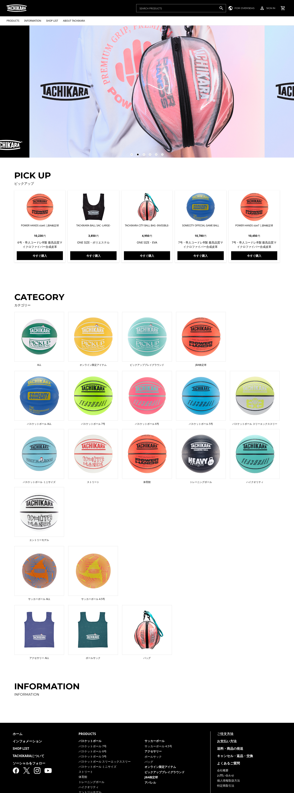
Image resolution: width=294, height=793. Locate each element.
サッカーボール (155, 741)
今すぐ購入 (40, 256)
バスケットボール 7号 (93, 746)
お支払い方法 (227, 741)
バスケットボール (90, 741)
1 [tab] (130, 152)
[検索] (221, 8)
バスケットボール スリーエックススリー (105, 761)
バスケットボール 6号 (93, 751)
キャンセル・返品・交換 (235, 756)
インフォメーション (27, 741)
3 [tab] (142, 152)
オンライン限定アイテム (160, 767)
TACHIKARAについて (28, 756)
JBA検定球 (151, 777)
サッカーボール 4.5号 (158, 746)
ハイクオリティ (89, 787)
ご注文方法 (225, 734)
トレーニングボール (91, 782)
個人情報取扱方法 (228, 780)
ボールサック (153, 757)
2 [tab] (136, 152)
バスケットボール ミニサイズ (98, 767)
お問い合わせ (225, 775)
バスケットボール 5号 (93, 756)
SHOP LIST (21, 748)
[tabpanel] (147, 91)
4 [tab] (148, 152)
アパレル (150, 782)
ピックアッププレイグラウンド (165, 772)
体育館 (83, 777)
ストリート (86, 772)
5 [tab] (154, 152)
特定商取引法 (225, 785)
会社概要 (222, 770)
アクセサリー (153, 751)
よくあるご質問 (228, 763)
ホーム (17, 734)
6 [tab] (160, 152)
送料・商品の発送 (230, 748)
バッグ (149, 762)
